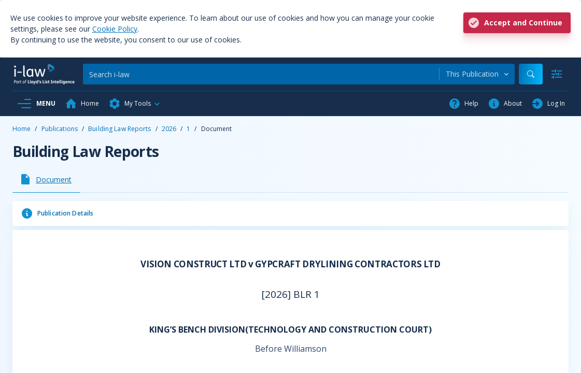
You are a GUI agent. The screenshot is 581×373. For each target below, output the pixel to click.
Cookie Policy (114, 29)
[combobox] (477, 74)
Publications (59, 128)
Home (21, 128)
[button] (135, 103)
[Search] (261, 74)
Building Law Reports (119, 128)
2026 (169, 128)
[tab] (46, 179)
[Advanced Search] (556, 74)
